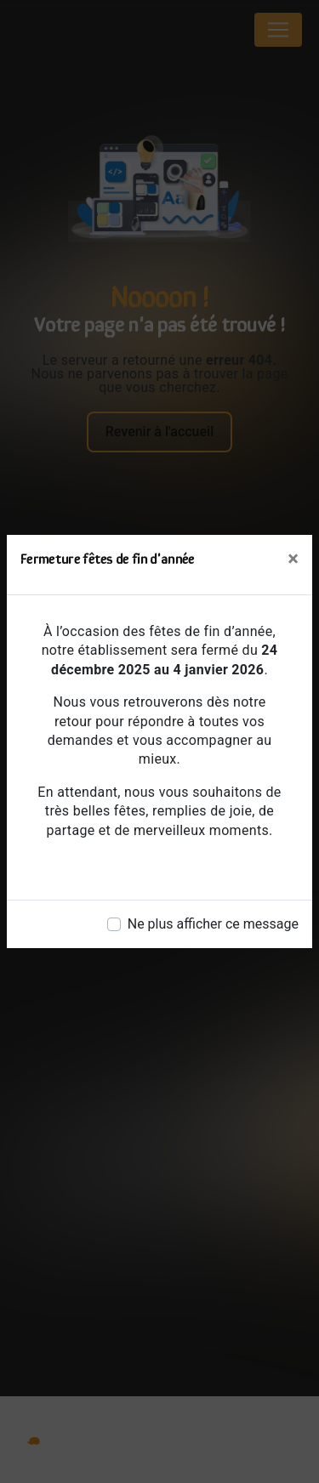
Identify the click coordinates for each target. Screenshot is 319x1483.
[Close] (293, 558)
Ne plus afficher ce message (213, 924)
